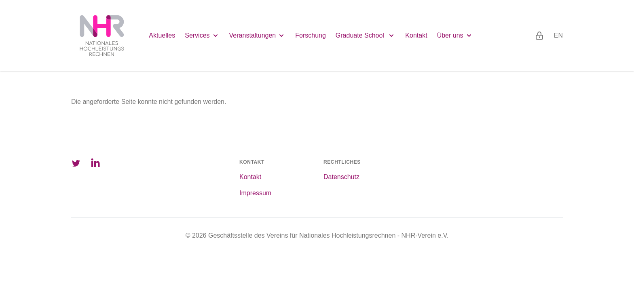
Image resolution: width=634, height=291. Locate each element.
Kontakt (416, 35)
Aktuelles (162, 35)
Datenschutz (341, 176)
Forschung (310, 35)
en (558, 35)
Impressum (255, 193)
